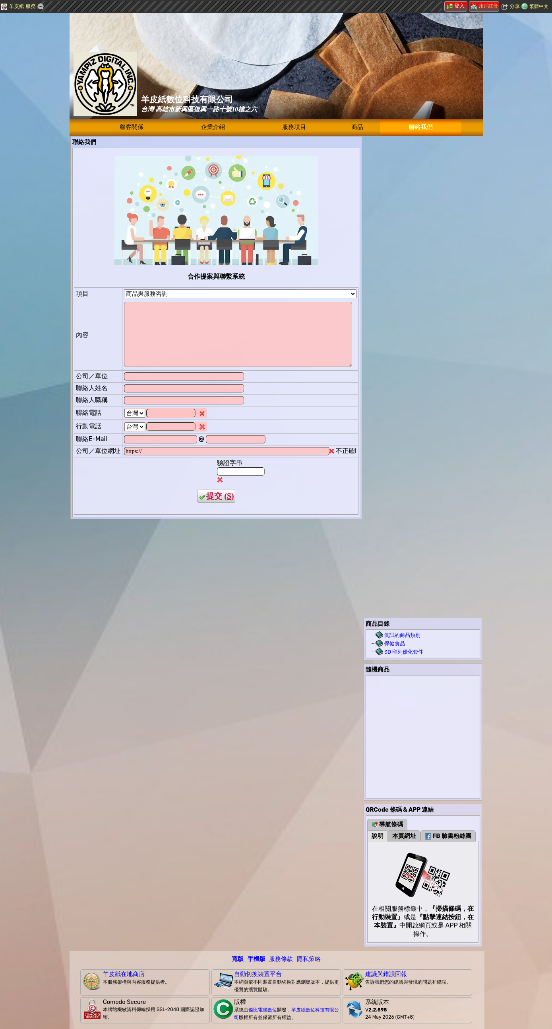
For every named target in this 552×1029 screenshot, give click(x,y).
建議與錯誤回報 (386, 974)
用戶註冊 (484, 6)
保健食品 (394, 643)
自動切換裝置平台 (258, 974)
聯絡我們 (421, 127)
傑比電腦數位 (262, 1010)
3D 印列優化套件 (403, 652)
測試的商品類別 (402, 635)
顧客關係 (131, 127)
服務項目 (294, 127)
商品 (357, 127)
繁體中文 (538, 6)
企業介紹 (213, 127)
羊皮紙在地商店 (124, 974)
